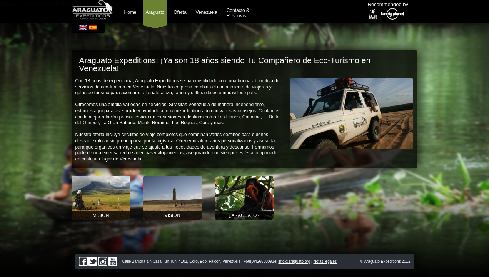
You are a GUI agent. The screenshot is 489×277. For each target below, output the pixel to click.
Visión (172, 215)
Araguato (155, 12)
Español (93, 27)
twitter (92, 261)
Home (130, 12)
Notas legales (325, 261)
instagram (102, 261)
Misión (101, 215)
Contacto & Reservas (238, 13)
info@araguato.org (294, 261)
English (83, 27)
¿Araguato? (244, 215)
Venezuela (206, 12)
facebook (83, 261)
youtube (112, 261)
